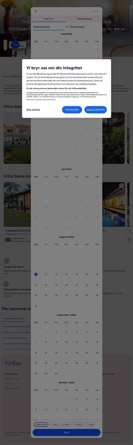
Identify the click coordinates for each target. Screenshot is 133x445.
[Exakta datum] (41, 424)
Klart (66, 432)
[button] (77, 50)
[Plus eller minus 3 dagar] (77, 424)
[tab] (49, 18)
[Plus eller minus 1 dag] (54, 424)
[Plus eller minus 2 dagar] (65, 424)
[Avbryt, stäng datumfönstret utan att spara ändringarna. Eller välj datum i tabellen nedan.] (35, 11)
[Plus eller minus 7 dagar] (90, 424)
